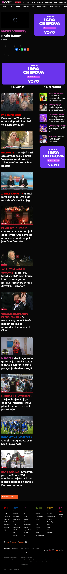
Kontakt (17, 552)
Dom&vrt (38, 513)
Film (11, 6)
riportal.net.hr (24, 562)
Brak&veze (38, 511)
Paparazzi (26, 6)
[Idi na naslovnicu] (7, 4)
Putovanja (38, 527)
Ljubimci (38, 522)
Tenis (14, 524)
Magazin (40, 2)
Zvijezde (4, 6)
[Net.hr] (59, 550)
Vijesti (5, 511)
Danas (6, 508)
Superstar (26, 527)
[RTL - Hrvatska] (52, 550)
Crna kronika (7, 516)
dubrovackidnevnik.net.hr (37, 562)
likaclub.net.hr (24, 564)
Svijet (5, 513)
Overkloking (50, 522)
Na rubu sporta (16, 519)
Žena (55, 2)
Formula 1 (15, 535)
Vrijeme (6, 530)
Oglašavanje (15, 548)
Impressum (7, 548)
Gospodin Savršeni (55, 6)
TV (33, 6)
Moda (37, 524)
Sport (28, 2)
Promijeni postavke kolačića (28, 552)
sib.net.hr (35, 560)
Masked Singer (6, 55)
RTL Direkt (6, 522)
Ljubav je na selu (41, 6)
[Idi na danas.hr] (19, 2)
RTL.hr (6, 560)
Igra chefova (26, 532)
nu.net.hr (56, 562)
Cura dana (49, 513)
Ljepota (37, 519)
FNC (14, 532)
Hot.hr (24, 46)
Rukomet (15, 513)
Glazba (18, 6)
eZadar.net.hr (48, 562)
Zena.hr (11, 560)
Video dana (50, 532)
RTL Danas (6, 519)
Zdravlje (37, 532)
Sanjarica (61, 517)
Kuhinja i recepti (39, 516)
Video (61, 511)
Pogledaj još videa (9, 497)
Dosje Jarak (6, 527)
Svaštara (49, 527)
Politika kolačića (35, 548)
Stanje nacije (7, 524)
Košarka (15, 522)
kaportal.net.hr (43, 560)
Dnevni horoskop (51, 516)
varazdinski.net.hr (53, 560)
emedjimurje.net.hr (26, 560)
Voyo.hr (17, 560)
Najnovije (61, 514)
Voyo (25, 535)
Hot (33, 2)
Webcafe (48, 2)
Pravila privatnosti (9, 552)
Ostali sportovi (16, 527)
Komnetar (49, 519)
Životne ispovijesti (40, 535)
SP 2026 (15, 530)
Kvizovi (48, 530)
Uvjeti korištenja (24, 548)
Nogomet (15, 511)
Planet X (49, 524)
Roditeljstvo (38, 530)
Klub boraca (16, 516)
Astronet (49, 511)
